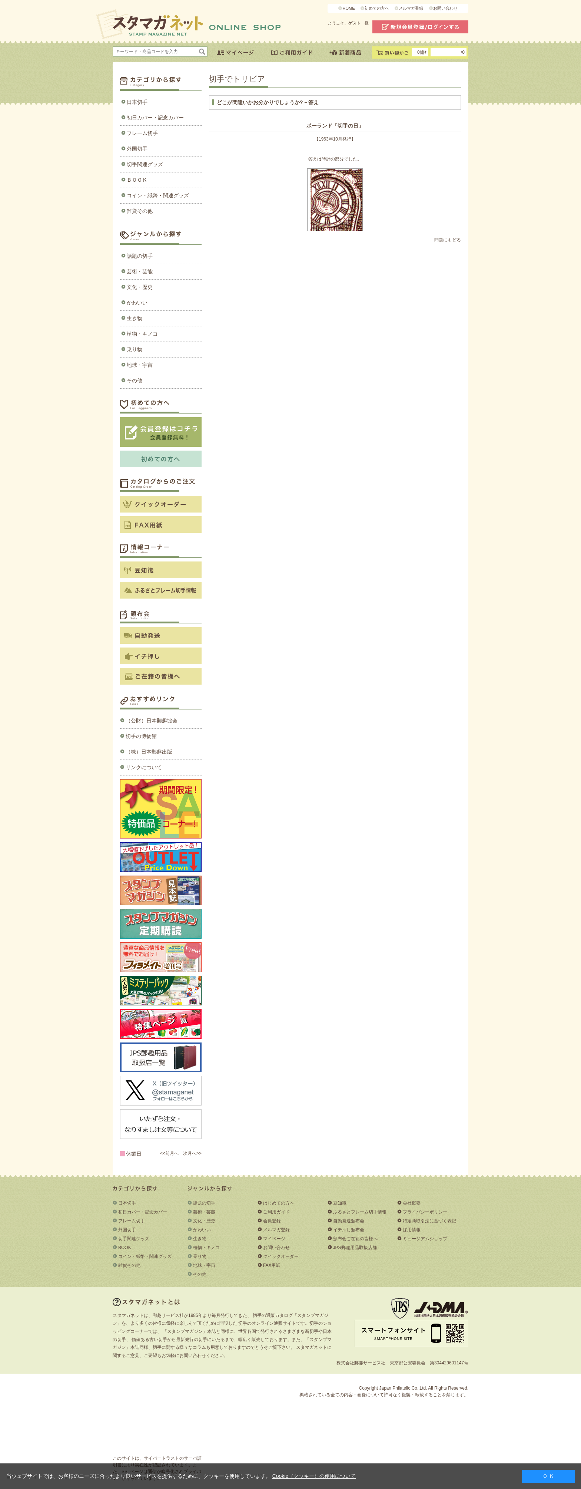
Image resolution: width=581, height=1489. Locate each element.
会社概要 (412, 1203)
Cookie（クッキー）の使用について (314, 1476)
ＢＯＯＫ (137, 180)
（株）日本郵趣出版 (149, 752)
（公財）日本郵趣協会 (151, 721)
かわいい (137, 303)
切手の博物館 (141, 736)
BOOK (124, 1247)
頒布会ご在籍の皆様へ (355, 1238)
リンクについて (144, 767)
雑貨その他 (140, 211)
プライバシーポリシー (425, 1212)
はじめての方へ (278, 1203)
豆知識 (339, 1203)
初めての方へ (377, 8)
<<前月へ (169, 1153)
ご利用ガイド (276, 1212)
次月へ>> (192, 1153)
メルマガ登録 (411, 8)
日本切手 (137, 102)
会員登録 (272, 1220)
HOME (348, 8)
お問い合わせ (445, 8)
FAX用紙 (271, 1265)
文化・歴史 (140, 287)
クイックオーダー (281, 1256)
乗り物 (134, 349)
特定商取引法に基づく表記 (429, 1220)
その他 (134, 380)
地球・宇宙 (140, 365)
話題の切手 (140, 256)
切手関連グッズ (145, 164)
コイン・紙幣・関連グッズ (158, 195)
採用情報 (412, 1229)
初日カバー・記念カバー (155, 118)
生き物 (134, 318)
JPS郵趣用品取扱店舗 (355, 1247)
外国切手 (137, 149)
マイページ (274, 1238)
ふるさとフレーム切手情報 (359, 1212)
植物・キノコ (142, 334)
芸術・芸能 (140, 271)
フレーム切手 (142, 133)
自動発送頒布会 (348, 1220)
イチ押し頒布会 (348, 1229)
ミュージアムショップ (425, 1238)
